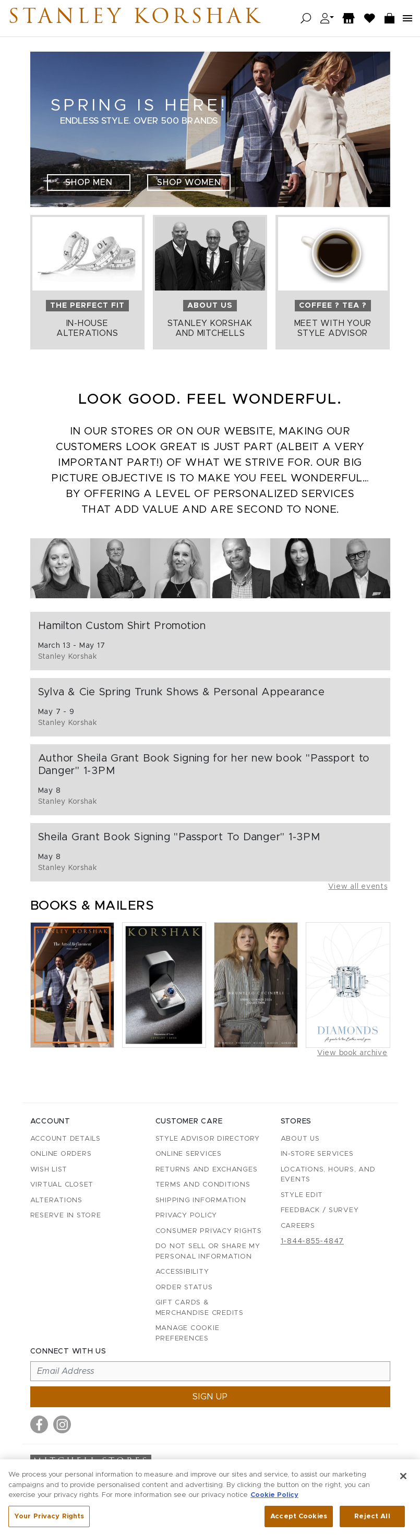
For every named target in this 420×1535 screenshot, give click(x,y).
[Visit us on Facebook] (39, 1424)
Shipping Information (200, 1200)
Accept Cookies (298, 1521)
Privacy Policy (186, 1215)
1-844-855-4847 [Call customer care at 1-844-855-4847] (312, 1241)
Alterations (56, 1200)
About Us (300, 1138)
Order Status (184, 1287)
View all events (357, 886)
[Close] (403, 1481)
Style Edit (302, 1195)
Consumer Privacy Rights (208, 1231)
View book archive (352, 1053)
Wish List (48, 1169)
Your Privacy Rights (49, 1521)
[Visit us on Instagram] (62, 1424)
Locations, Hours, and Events (328, 1174)
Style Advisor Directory (207, 1138)
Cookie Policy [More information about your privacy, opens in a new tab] (274, 1500)
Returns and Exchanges (206, 1169)
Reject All (372, 1521)
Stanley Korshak (135, 18)
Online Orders (61, 1154)
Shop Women (189, 182)
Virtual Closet (62, 1184)
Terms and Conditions (202, 1184)
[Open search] (306, 18)
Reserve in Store (65, 1215)
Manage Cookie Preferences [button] (187, 1333)
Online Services (188, 1154)
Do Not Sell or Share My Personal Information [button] (207, 1251)
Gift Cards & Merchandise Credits (199, 1307)
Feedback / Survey (320, 1210)
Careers (298, 1226)
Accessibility (182, 1271)
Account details (65, 1138)
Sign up (210, 1397)
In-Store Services (317, 1154)
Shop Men (89, 182)
